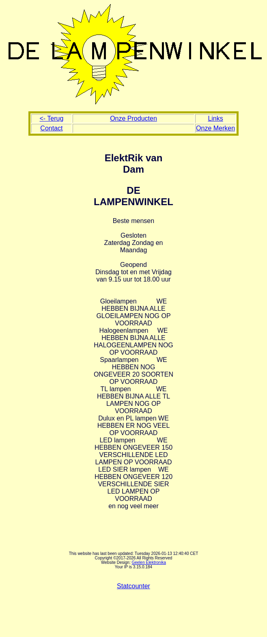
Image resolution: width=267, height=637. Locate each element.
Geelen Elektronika (148, 562)
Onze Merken (215, 128)
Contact (51, 128)
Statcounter (133, 586)
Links (215, 118)
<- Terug (51, 118)
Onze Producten (133, 118)
